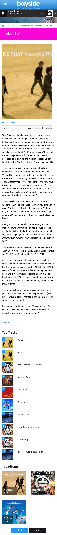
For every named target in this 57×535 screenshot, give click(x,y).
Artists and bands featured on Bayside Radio (24, 26)
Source (5, 322)
